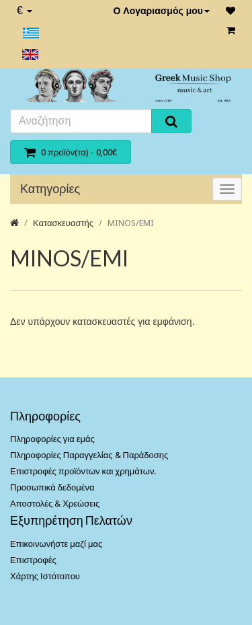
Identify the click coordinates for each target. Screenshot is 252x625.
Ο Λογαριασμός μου (161, 10)
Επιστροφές (33, 560)
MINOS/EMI (131, 223)
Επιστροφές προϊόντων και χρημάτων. (83, 471)
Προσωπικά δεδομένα (52, 487)
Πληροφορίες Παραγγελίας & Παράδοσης (89, 455)
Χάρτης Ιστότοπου (45, 576)
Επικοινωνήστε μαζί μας (56, 544)
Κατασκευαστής (63, 223)
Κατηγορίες (50, 189)
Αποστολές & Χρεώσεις (54, 504)
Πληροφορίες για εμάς (52, 439)
